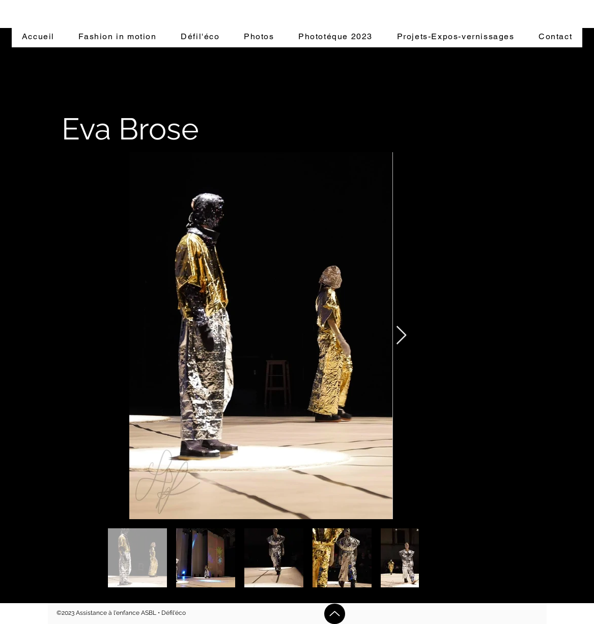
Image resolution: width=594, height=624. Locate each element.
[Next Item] (401, 336)
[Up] (334, 614)
